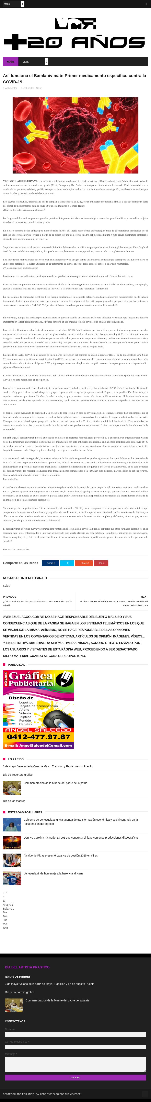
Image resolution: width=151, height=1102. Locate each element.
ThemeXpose (73, 1097)
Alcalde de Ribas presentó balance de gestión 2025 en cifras (61, 858)
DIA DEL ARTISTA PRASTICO (27, 970)
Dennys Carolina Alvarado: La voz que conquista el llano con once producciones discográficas (81, 840)
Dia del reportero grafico (17, 777)
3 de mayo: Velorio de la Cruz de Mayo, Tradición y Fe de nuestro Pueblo (47, 769)
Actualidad (28, 91)
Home (10, 63)
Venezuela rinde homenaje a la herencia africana (53, 876)
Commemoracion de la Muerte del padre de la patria (55, 786)
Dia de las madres (14, 804)
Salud (39, 91)
